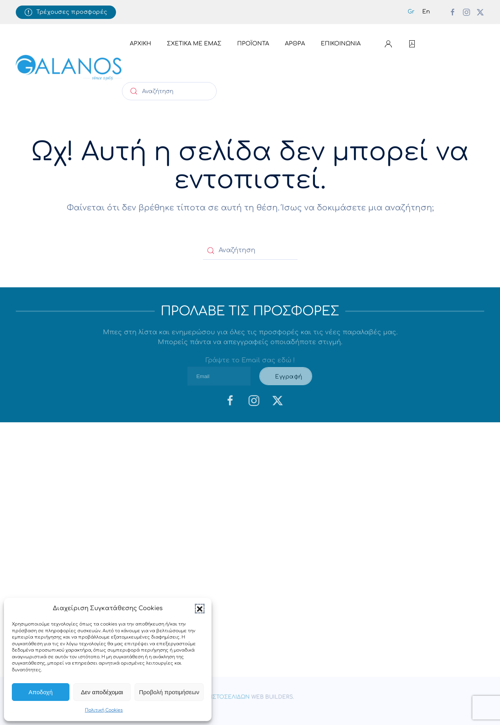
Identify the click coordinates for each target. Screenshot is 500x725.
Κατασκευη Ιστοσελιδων (212, 697)
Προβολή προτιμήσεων (169, 692)
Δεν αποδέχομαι (102, 692)
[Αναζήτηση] (169, 91)
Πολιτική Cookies (104, 710)
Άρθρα (295, 44)
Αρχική (140, 44)
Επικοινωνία (341, 44)
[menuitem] (411, 12)
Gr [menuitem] (411, 12)
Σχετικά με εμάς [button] (194, 44)
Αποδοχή (40, 692)
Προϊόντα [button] (253, 44)
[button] (200, 609)
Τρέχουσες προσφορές (65, 12)
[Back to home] (69, 67)
